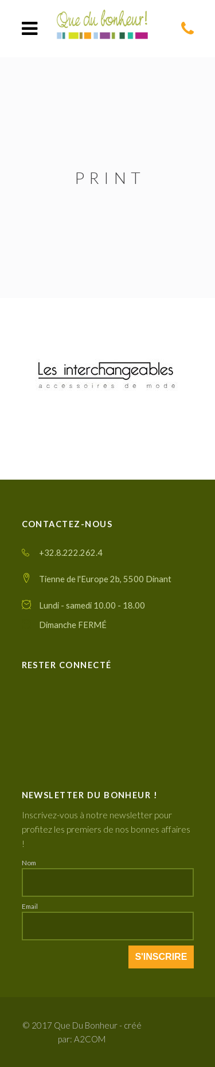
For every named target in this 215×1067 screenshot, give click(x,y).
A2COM (89, 1039)
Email (30, 906)
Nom (29, 862)
